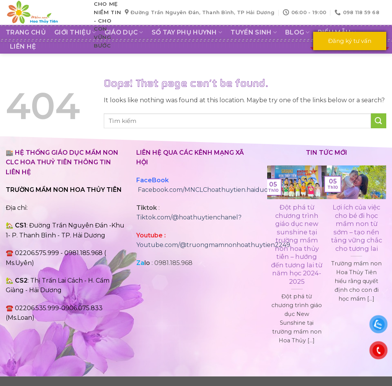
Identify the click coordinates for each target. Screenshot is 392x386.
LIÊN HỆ (23, 46)
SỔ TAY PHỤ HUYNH (187, 32)
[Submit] (378, 120)
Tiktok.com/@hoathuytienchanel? (189, 217)
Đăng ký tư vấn (349, 40)
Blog (297, 32)
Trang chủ (26, 32)
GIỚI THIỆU (75, 32)
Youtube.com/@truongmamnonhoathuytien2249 (213, 245)
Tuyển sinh (253, 32)
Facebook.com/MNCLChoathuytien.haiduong (207, 189)
